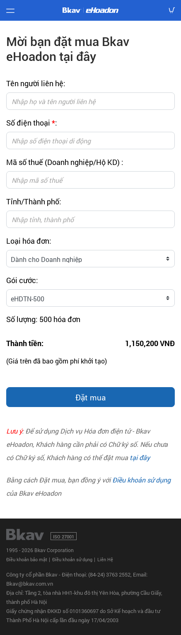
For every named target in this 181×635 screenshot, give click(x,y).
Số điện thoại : (31, 123)
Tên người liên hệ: (35, 83)
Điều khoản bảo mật (26, 559)
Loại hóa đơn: (28, 241)
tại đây (140, 457)
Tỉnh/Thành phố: (33, 201)
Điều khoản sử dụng (141, 479)
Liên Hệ (105, 559)
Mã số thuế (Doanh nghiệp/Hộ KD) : (64, 162)
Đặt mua (90, 397)
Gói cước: (22, 280)
